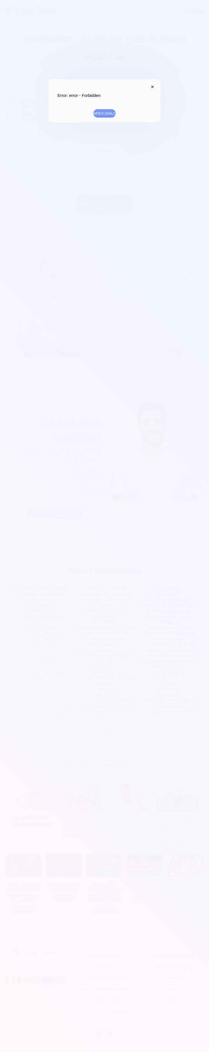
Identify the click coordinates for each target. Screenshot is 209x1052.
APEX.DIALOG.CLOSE (151, 87)
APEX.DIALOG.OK (104, 113)
